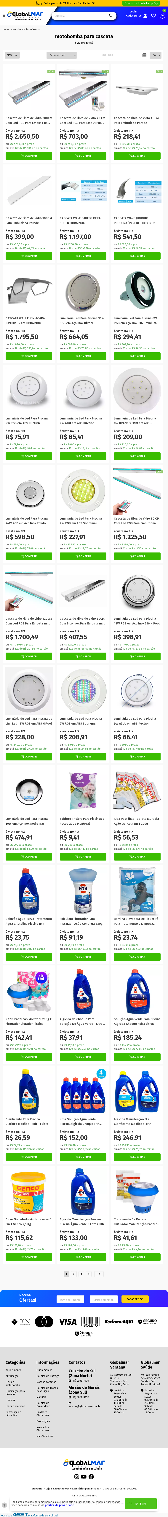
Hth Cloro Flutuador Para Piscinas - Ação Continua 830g (81, 921)
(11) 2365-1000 (79, 1380)
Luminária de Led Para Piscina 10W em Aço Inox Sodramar (27, 821)
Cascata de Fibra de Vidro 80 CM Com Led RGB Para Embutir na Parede (136, 521)
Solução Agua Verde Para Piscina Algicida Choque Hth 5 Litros (137, 1021)
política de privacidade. (59, 1505)
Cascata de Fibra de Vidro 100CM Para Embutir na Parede (29, 220)
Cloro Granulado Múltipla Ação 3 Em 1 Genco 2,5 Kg (28, 1221)
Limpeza (10, 1400)
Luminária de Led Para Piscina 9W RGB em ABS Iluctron (27, 421)
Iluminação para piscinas (15, 1393)
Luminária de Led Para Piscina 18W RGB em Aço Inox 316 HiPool (137, 621)
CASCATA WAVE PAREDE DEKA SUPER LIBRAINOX (80, 220)
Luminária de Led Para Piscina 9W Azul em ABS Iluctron (81, 421)
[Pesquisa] (110, 16)
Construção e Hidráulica (13, 1414)
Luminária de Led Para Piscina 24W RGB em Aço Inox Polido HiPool (27, 521)
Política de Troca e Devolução (47, 1389)
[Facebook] (91, 1477)
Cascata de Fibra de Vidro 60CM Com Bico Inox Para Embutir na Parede (82, 621)
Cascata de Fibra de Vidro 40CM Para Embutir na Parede (136, 120)
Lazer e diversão (15, 1406)
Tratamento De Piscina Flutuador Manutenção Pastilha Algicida (136, 1221)
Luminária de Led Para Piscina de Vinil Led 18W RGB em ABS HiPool (29, 721)
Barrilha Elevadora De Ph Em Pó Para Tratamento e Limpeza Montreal (136, 921)
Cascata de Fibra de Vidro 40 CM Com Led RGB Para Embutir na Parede (82, 120)
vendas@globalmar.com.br (85, 1405)
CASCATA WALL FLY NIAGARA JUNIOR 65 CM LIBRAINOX (25, 320)
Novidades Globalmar (42, 1429)
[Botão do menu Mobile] (4, 15)
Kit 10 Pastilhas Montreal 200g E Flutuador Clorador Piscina (29, 1021)
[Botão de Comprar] (29, 156)
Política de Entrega (47, 1376)
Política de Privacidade (43, 1404)
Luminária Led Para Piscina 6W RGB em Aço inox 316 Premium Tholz (135, 320)
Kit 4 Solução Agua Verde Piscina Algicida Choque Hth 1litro (79, 1121)
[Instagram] (76, 1477)
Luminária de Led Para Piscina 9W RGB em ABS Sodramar (81, 521)
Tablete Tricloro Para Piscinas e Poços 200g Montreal (82, 821)
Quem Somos (44, 1370)
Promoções (43, 1421)
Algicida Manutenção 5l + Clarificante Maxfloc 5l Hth (132, 1121)
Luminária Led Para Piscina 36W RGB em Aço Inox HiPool (82, 320)
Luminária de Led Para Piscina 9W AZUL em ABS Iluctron (135, 721)
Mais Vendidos (44, 1436)
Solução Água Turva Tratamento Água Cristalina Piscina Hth (29, 921)
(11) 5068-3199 (79, 1397)
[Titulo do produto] (29, 90)
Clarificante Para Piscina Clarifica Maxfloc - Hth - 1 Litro (27, 1121)
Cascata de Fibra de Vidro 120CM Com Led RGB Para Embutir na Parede (29, 621)
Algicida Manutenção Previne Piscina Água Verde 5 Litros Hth (82, 1221)
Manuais (41, 1397)
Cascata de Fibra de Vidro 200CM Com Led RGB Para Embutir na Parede (29, 120)
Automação (12, 1376)
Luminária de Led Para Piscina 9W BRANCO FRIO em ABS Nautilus (135, 421)
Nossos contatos (46, 1382)
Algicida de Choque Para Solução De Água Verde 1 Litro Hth (81, 1021)
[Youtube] (84, 1477)
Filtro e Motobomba (13, 1383)
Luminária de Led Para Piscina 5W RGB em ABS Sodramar (81, 721)
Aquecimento (13, 1370)
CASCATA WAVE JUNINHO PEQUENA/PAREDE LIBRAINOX (134, 220)
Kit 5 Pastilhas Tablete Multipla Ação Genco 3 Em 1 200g (136, 821)
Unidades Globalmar (42, 1414)
